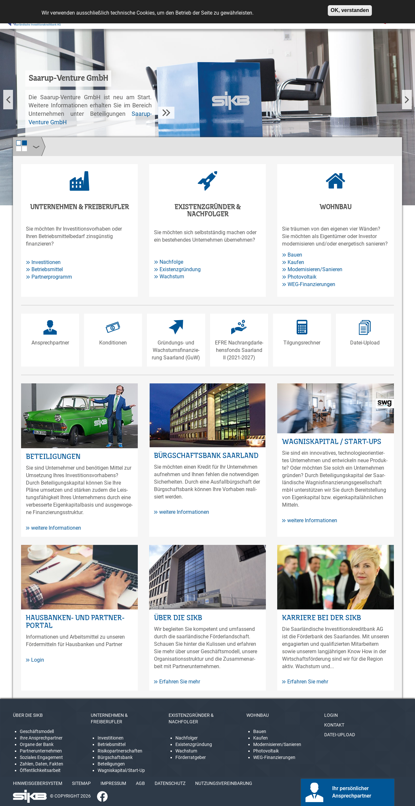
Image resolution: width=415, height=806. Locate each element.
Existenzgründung (180, 269)
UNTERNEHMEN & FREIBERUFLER (109, 718)
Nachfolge (171, 262)
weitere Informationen (53, 528)
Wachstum (172, 276)
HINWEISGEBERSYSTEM (37, 783)
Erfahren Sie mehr (177, 682)
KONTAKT (334, 725)
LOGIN (331, 715)
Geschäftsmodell (37, 731)
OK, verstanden (350, 8)
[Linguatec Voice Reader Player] (25, 21)
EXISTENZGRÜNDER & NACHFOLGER (191, 718)
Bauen (295, 255)
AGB (140, 783)
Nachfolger (186, 737)
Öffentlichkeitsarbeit (40, 770)
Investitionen (46, 262)
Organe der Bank (36, 744)
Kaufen (296, 262)
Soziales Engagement (41, 757)
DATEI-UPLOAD (339, 734)
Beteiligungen (111, 763)
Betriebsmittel (47, 269)
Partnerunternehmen (41, 750)
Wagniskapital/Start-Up (121, 770)
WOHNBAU (257, 715)
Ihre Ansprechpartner (41, 737)
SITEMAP (81, 783)
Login (35, 660)
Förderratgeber (190, 757)
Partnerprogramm (51, 277)
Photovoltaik (302, 277)
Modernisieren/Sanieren (315, 269)
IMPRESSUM (113, 783)
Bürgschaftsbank (115, 757)
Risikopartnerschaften (120, 750)
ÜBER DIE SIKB (28, 715)
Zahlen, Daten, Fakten (41, 763)
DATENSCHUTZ (170, 783)
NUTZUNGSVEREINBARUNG (223, 783)
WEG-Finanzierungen (311, 284)
